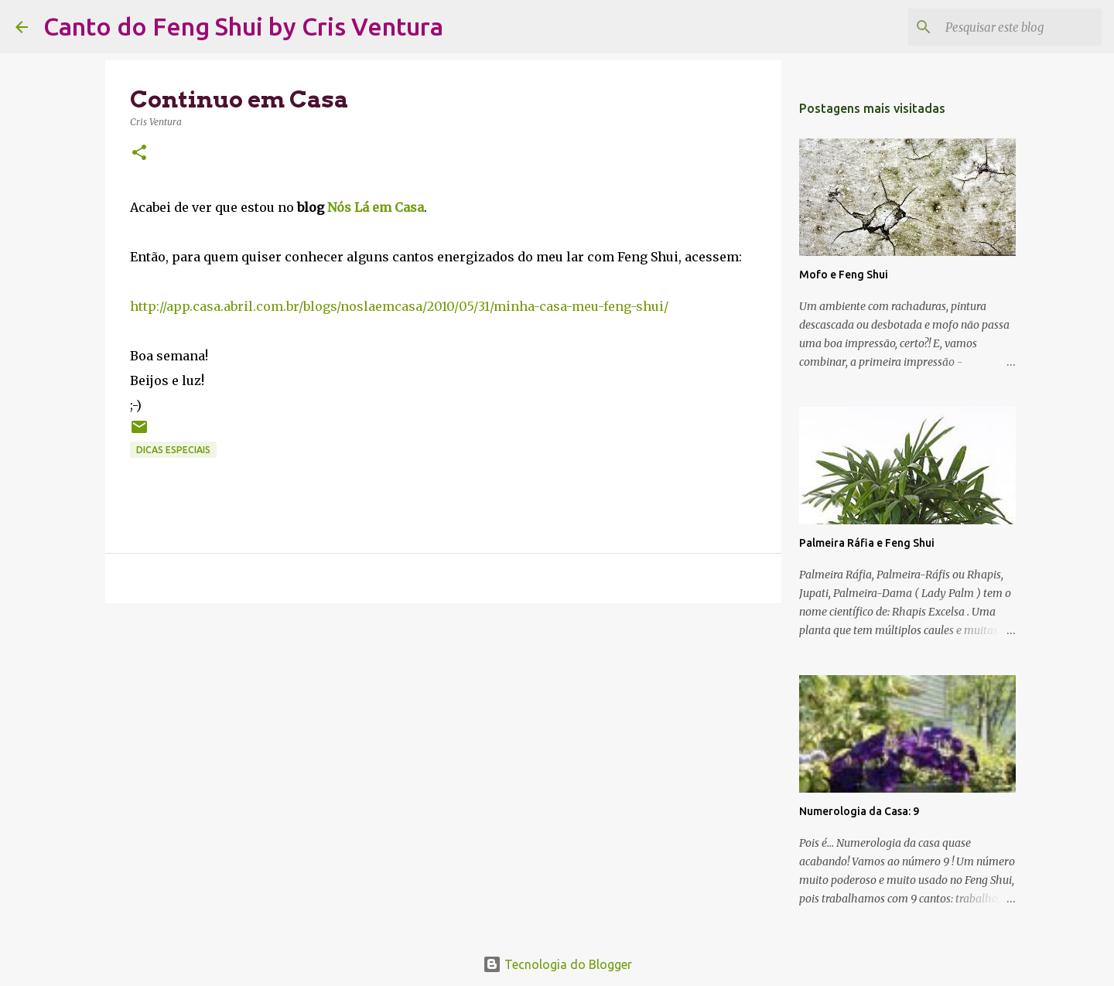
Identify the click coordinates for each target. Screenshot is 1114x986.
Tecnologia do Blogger (557, 964)
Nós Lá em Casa (375, 207)
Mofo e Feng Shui (843, 274)
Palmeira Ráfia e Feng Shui (867, 543)
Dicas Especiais (173, 450)
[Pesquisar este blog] (1020, 27)
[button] (139, 153)
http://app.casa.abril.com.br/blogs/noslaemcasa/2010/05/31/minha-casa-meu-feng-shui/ (399, 306)
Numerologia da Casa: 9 (859, 811)
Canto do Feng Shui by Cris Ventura (243, 26)
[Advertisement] (443, 734)
